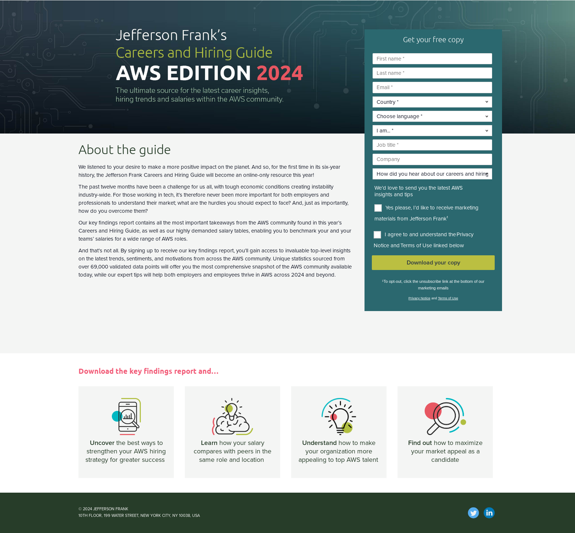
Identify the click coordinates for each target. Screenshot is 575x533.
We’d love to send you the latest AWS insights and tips (418, 191)
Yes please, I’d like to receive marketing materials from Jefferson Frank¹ (426, 213)
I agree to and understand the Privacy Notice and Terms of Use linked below (423, 239)
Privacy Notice (420, 298)
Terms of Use (448, 298)
